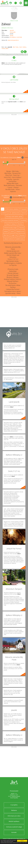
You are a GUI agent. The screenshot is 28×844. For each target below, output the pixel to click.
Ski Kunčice (12, 283)
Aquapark (23, 209)
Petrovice (19, 185)
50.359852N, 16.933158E (16, 37)
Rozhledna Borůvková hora (13, 243)
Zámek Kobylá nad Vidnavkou (13, 256)
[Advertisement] (14, 130)
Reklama (14, 810)
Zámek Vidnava (13, 273)
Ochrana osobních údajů (14, 827)
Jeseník (11, 35)
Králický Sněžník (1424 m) (12, 279)
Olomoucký (12, 32)
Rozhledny (23, 220)
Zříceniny (20, 224)
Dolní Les (16, 175)
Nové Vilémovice (9, 185)
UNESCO (4, 213)
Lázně (12, 231)
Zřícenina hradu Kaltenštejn (13, 270)
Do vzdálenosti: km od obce (10, 157)
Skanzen (24, 213)
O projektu (14, 805)
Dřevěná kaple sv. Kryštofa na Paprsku (13, 264)
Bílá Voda (15, 171)
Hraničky (9, 179)
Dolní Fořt (8, 175)
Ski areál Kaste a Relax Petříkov (12, 286)
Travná (3, 48)
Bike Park (6, 235)
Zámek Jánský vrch (13, 251)
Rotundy (21, 228)
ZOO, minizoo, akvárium (12, 209)
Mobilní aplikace (14, 821)
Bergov (8, 171)
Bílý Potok (15, 47)
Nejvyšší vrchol (20, 231)
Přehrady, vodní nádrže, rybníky (14, 216)
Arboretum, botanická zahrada (10, 220)
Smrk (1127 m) (13, 259)
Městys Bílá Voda (12, 183)
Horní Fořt (7, 177)
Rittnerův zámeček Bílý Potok (13, 248)
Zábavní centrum (8, 239)
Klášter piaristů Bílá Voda (12, 253)
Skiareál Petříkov (12, 281)
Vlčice (17, 189)
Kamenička (12, 181)
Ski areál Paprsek (12, 275)
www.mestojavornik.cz (13, 40)
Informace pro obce (14, 816)
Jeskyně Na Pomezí (13, 289)
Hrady (7, 224)
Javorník (12, 30)
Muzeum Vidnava (12, 277)
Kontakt (14, 832)
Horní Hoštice (22, 47)
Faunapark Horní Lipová (12, 291)
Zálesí (6, 24)
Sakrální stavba (20, 239)
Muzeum (22, 235)
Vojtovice (13, 191)
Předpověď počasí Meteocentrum (15, 838)
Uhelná (15, 187)
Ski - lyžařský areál (14, 213)
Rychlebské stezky (12, 261)
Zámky (13, 224)
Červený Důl (16, 173)
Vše (3, 209)
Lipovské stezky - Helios (13, 293)
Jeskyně (6, 231)
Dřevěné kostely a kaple (10, 228)
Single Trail (14, 235)
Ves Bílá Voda (9, 189)
